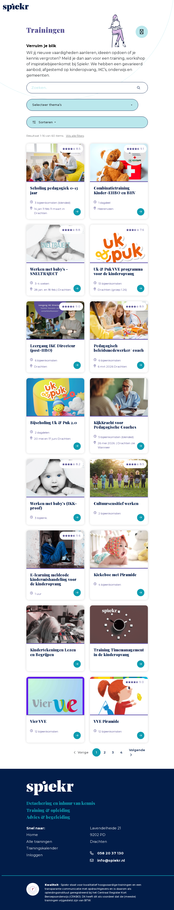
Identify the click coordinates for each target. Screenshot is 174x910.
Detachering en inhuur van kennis (60, 803)
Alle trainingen (39, 841)
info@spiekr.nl (111, 860)
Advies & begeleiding (48, 817)
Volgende (137, 752)
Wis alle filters (75, 135)
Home (32, 834)
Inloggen (34, 855)
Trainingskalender (42, 848)
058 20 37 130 (110, 853)
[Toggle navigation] (164, 7)
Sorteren (43, 122)
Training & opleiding (48, 810)
